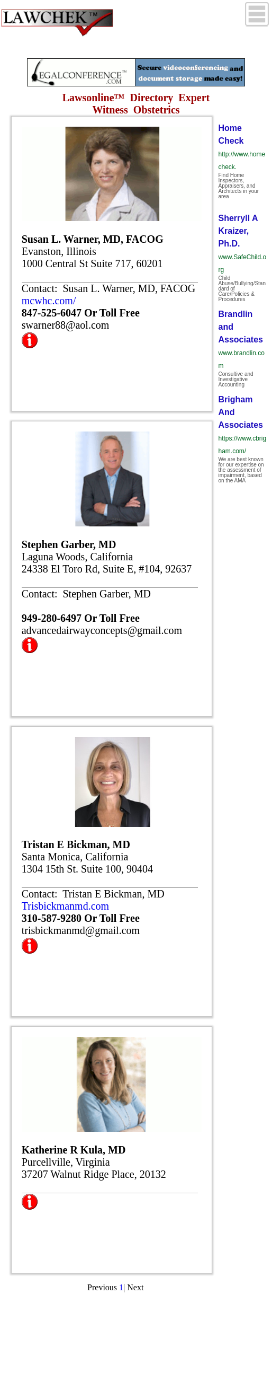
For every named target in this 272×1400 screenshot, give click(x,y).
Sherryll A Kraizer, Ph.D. (237, 231)
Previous (102, 1287)
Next (135, 1287)
